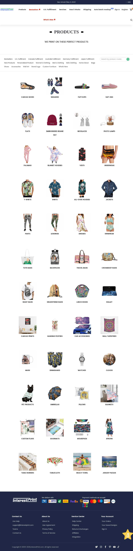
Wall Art (26, 66)
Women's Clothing (43, 63)
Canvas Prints (27, 336)
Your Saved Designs (109, 525)
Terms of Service (48, 533)
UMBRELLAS (54, 404)
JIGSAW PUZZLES (109, 473)
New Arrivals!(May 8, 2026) (66, 2)
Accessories (16, 66)
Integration (76, 537)
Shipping (87, 9)
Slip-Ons (109, 97)
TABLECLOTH (55, 473)
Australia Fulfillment (52, 59)
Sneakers (55, 97)
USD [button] (130, 2)
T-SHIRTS (27, 199)
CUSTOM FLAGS (27, 438)
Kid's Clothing (71, 63)
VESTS (82, 165)
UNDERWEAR (109, 165)
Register (125, 9)
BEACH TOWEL (82, 473)
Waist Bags (28, 302)
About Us (45, 521)
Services (62, 9)
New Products (9, 63)
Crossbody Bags (109, 268)
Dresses (82, 233)
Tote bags (27, 268)
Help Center (76, 521)
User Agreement (48, 525)
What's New (49, 19)
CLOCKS (109, 370)
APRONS (109, 438)
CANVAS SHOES (27, 97)
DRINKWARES (55, 370)
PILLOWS (82, 404)
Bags (93, 63)
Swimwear (109, 233)
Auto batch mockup (103, 9)
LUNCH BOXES (82, 302)
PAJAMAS (28, 165)
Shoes (6, 66)
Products (22, 9)
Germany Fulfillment (71, 59)
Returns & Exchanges (80, 529)
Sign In (104, 529)
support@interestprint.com (23, 525)
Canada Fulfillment (35, 59)
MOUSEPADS (82, 438)
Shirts (55, 199)
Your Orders (106, 521)
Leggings (55, 233)
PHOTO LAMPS (109, 131)
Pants (27, 233)
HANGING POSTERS (55, 336)
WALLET (109, 302)
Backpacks (55, 268)
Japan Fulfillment (87, 59)
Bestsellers (8, 59)
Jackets (109, 199)
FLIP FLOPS (82, 97)
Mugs (27, 370)
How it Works (74, 9)
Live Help (16, 521)
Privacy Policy (47, 529)
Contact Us (17, 533)
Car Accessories (82, 336)
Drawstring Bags (55, 302)
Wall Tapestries (109, 336)
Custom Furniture (49, 66)
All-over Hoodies (82, 199)
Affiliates (75, 533)
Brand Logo (36, 66)
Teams (15, 529)
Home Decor (84, 63)
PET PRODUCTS (28, 404)
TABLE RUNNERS (27, 473)
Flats (27, 131)
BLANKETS (109, 404)
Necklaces (82, 131)
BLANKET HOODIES (55, 165)
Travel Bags (82, 268)
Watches (82, 370)
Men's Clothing (58, 63)
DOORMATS (55, 438)
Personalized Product (25, 63)
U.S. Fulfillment (49, 9)
